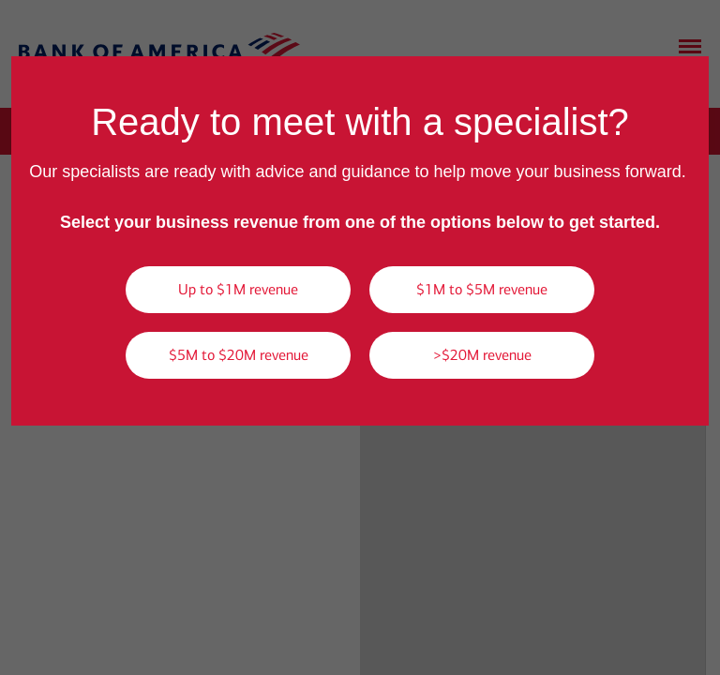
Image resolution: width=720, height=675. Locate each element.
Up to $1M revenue (238, 289)
